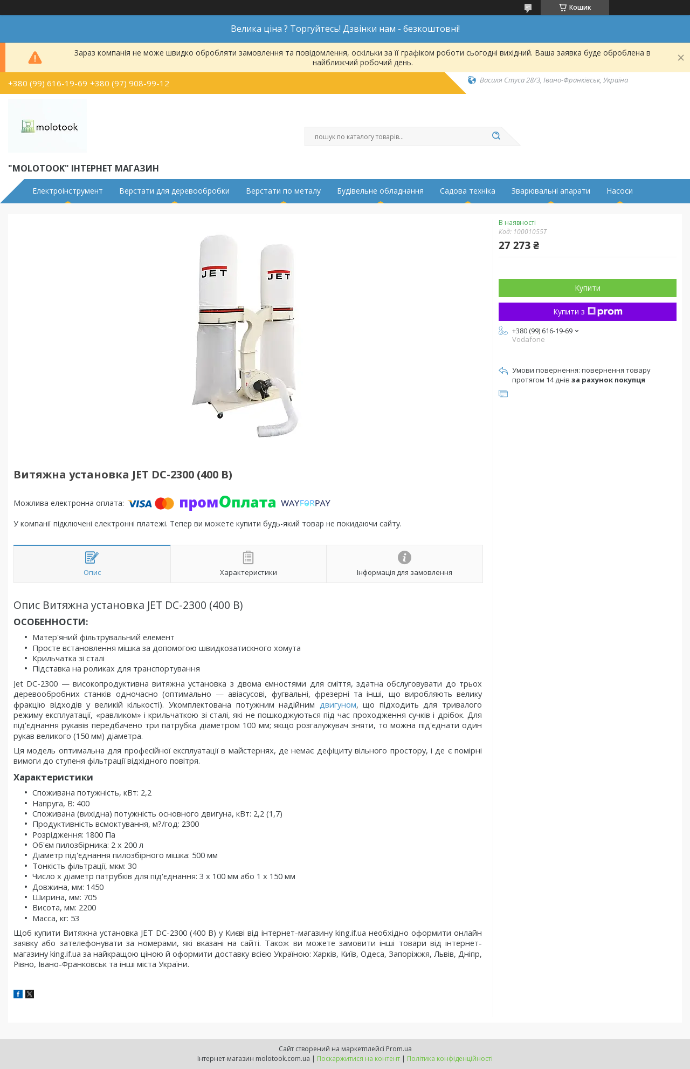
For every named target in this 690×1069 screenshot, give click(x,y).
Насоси (619, 191)
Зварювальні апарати (551, 191)
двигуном (338, 704)
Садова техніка (467, 191)
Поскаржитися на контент (358, 1058)
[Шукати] (496, 136)
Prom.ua (399, 1048)
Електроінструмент (67, 191)
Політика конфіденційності (450, 1058)
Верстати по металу (283, 191)
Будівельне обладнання (380, 191)
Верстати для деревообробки (174, 191)
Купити (588, 288)
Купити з (588, 311)
